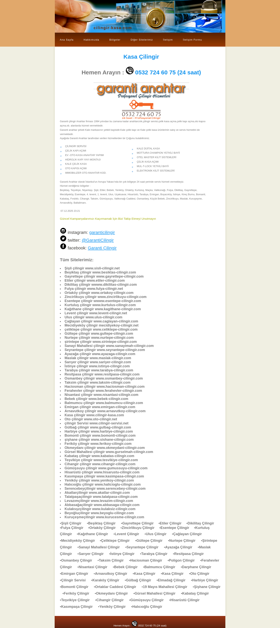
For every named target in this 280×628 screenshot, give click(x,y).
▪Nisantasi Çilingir (94, 567)
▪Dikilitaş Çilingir (202, 523)
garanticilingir (102, 232)
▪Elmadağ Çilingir (173, 580)
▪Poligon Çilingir (183, 560)
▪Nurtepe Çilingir (183, 541)
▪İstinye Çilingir (123, 554)
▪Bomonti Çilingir (76, 587)
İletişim (168, 39)
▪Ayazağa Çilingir (180, 547)
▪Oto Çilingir (201, 574)
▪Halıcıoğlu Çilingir (148, 607)
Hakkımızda (91, 39)
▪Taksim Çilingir (113, 560)
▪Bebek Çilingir (127, 567)
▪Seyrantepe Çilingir (143, 547)
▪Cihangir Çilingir (111, 600)
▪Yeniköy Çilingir (114, 607)
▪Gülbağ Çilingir (140, 580)
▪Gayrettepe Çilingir (139, 523)
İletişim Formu (192, 39)
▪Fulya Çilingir (74, 528)
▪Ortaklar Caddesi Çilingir (117, 587)
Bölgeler (114, 39)
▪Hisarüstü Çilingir (186, 600)
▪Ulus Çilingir (157, 534)
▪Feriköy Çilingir (77, 593)
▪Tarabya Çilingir (155, 554)
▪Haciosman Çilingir (147, 560)
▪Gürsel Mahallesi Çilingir (156, 593)
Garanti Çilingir (102, 248)
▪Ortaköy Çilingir (104, 528)
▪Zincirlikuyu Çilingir (140, 528)
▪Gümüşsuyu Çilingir (148, 600)
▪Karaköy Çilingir (107, 580)
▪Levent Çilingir (128, 534)
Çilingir (141, 56)
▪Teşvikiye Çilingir (77, 600)
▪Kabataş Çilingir (197, 593)
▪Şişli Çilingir (72, 523)
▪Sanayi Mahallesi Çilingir (100, 547)
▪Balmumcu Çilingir (161, 567)
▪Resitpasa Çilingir (190, 554)
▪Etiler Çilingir (172, 523)
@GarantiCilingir (98, 240)
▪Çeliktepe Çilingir (116, 541)
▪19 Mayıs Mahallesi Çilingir (166, 587)
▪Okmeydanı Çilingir (113, 593)
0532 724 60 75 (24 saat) (168, 72)
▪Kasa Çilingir (146, 574)
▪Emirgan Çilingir (76, 574)
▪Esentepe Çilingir (176, 528)
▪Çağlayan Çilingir (189, 534)
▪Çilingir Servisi (74, 580)
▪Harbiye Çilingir (206, 580)
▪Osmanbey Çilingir (78, 560)
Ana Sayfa (67, 39)
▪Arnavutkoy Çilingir (112, 574)
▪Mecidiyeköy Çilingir (80, 541)
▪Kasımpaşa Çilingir (78, 607)
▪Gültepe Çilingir (150, 541)
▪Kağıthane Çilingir (94, 534)
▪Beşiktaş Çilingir (103, 523)
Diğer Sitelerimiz (142, 39)
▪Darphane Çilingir (198, 567)
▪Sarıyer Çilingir (92, 554)
